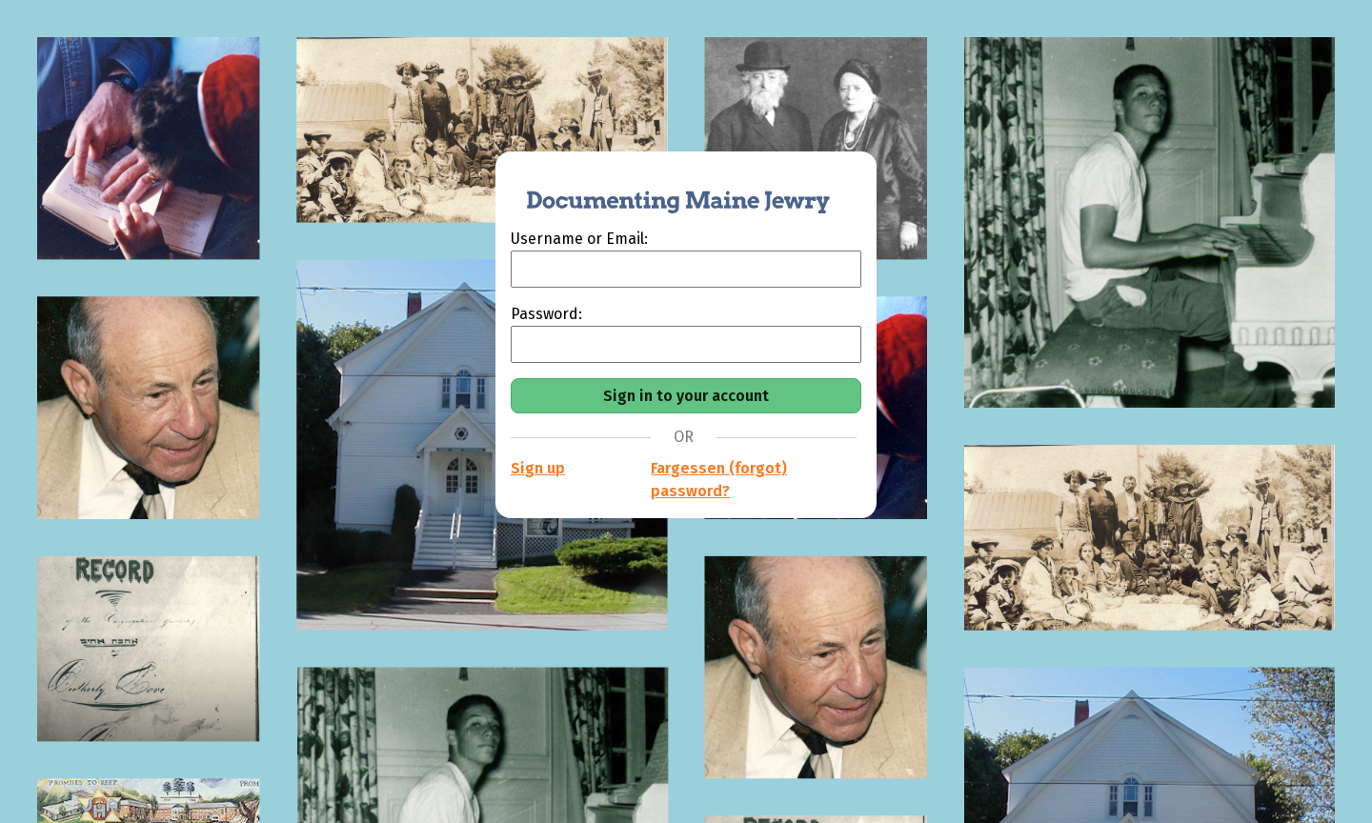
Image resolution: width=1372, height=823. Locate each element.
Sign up (538, 468)
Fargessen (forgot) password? (719, 479)
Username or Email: (579, 239)
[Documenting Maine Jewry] (668, 189)
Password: (546, 314)
